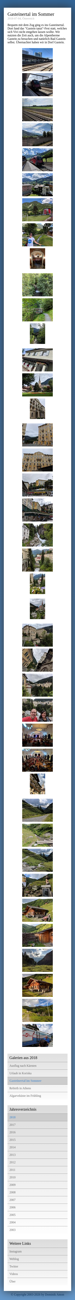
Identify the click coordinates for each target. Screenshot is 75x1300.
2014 (12, 1147)
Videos (13, 1274)
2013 (12, 1154)
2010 (12, 1177)
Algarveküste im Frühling (25, 1095)
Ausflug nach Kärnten (22, 1065)
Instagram (15, 1251)
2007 (12, 1199)
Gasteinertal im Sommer (25, 1080)
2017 (12, 1124)
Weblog (14, 1259)
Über (12, 1281)
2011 (12, 1169)
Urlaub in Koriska (20, 1073)
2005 (12, 1214)
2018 (12, 1117)
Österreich (28, 18)
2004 (12, 1222)
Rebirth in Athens (20, 1088)
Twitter (13, 1266)
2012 (12, 1162)
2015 (12, 1139)
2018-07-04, (14, 18)
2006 (12, 1207)
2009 (12, 1184)
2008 (12, 1192)
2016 (12, 1132)
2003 (12, 1229)
